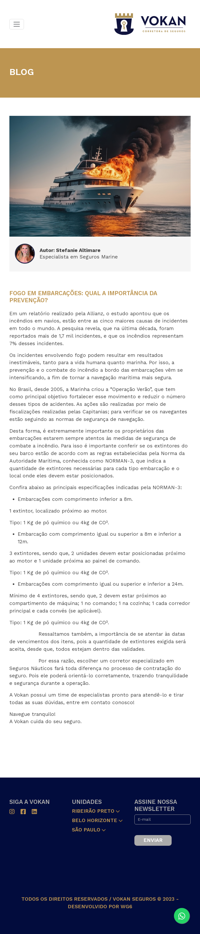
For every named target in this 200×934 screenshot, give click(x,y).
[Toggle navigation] (16, 24)
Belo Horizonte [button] (94, 820)
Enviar (152, 840)
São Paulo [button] (86, 830)
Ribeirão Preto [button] (93, 811)
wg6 (126, 907)
